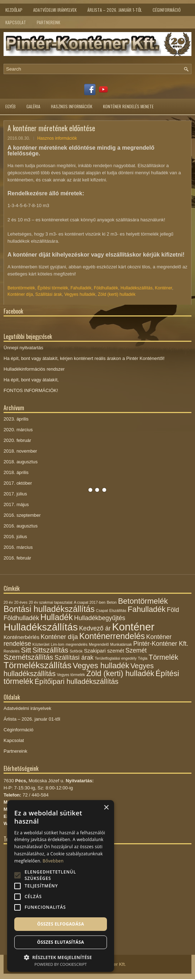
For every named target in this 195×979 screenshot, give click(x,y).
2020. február (17, 440)
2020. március (18, 429)
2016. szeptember (22, 515)
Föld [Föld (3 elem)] (173, 609)
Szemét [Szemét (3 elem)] (136, 650)
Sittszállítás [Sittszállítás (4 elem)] (50, 650)
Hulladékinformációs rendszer (34, 369)
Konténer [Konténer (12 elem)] (133, 627)
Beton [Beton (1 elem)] (112, 602)
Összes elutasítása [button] (60, 942)
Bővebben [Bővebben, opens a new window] (52, 861)
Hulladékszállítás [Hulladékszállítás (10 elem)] (41, 627)
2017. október (18, 483)
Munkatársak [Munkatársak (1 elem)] (121, 644)
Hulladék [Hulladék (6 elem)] (56, 617)
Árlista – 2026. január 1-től (114, 10)
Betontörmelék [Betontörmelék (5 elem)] (143, 601)
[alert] (60, 886)
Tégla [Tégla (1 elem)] (143, 658)
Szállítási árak (48, 294)
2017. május (16, 504)
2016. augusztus (20, 526)
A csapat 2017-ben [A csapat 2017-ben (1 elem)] (90, 602)
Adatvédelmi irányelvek (55, 10)
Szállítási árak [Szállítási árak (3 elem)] (74, 657)
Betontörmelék (21, 287)
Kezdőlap (13, 10)
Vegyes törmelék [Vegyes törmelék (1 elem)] (71, 675)
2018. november (20, 451)
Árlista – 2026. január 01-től (32, 719)
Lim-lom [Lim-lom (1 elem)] (57, 644)
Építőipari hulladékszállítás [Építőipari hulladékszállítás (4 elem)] (76, 681)
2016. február (17, 558)
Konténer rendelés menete (128, 106)
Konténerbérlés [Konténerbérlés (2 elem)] (21, 637)
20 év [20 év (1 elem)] (8, 602)
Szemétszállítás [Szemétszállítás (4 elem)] (28, 657)
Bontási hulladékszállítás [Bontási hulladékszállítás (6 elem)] (49, 609)
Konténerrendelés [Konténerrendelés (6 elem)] (112, 636)
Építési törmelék (52, 287)
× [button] (106, 807)
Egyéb (10, 106)
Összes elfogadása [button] (60, 924)
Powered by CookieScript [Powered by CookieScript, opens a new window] (61, 964)
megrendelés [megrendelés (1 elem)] (77, 644)
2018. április (16, 472)
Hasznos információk (71, 106)
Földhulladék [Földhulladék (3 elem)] (21, 618)
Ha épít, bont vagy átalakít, (31, 379)
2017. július (15, 493)
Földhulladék (106, 287)
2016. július (15, 536)
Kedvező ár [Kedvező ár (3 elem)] (95, 628)
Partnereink (48, 22)
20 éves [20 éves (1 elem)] (20, 602)
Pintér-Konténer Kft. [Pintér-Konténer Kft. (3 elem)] (160, 643)
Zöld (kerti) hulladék (116, 294)
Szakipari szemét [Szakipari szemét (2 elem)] (104, 651)
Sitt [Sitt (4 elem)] (26, 650)
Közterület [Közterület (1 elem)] (41, 644)
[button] (60, 957)
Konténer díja (20, 294)
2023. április (16, 419)
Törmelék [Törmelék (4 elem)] (163, 657)
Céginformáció (167, 10)
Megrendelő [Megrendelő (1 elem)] (99, 644)
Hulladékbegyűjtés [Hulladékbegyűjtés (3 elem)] (99, 618)
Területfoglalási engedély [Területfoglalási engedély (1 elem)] (116, 658)
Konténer (163, 287)
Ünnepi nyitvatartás (23, 347)
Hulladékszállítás (136, 287)
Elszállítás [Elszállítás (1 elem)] (117, 610)
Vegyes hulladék (79, 294)
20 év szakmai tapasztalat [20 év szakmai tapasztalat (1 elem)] (51, 602)
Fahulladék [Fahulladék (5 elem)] (146, 609)
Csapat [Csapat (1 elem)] (102, 610)
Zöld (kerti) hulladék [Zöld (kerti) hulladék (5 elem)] (120, 673)
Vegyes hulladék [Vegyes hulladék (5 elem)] (101, 665)
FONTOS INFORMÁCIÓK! (31, 390)
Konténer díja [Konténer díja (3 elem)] (59, 636)
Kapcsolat (15, 22)
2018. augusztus (20, 461)
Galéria (33, 106)
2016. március (18, 547)
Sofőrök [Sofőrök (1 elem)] (76, 651)
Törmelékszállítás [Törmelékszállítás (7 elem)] (37, 665)
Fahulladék (81, 287)
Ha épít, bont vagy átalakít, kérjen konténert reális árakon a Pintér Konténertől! (84, 358)
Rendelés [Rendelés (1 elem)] (12, 651)
